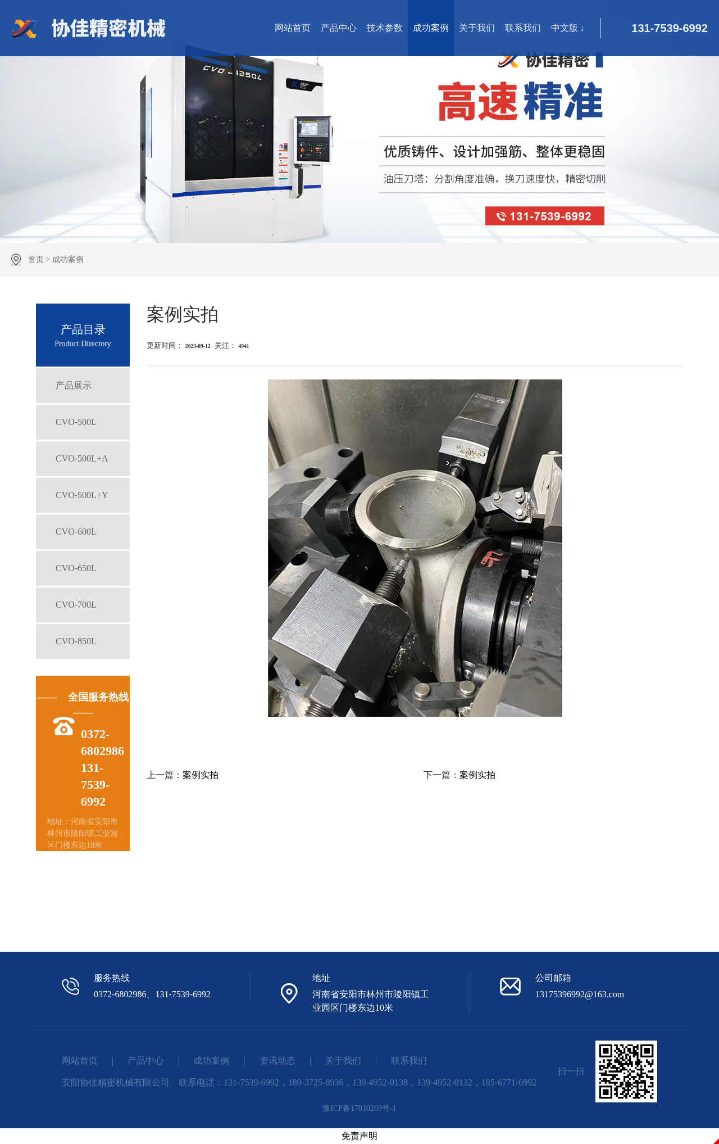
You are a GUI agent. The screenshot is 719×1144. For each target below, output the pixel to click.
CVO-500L (76, 422)
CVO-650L (76, 568)
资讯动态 (277, 1060)
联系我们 (523, 28)
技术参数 (385, 28)
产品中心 (339, 28)
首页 (36, 259)
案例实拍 (201, 775)
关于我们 (477, 28)
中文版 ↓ (568, 28)
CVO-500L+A (82, 458)
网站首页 (293, 28)
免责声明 (359, 1136)
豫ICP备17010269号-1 (359, 1108)
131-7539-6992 (669, 28)
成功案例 (431, 28)
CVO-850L (76, 641)
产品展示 (74, 385)
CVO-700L (76, 604)
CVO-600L (76, 531)
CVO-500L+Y (82, 495)
